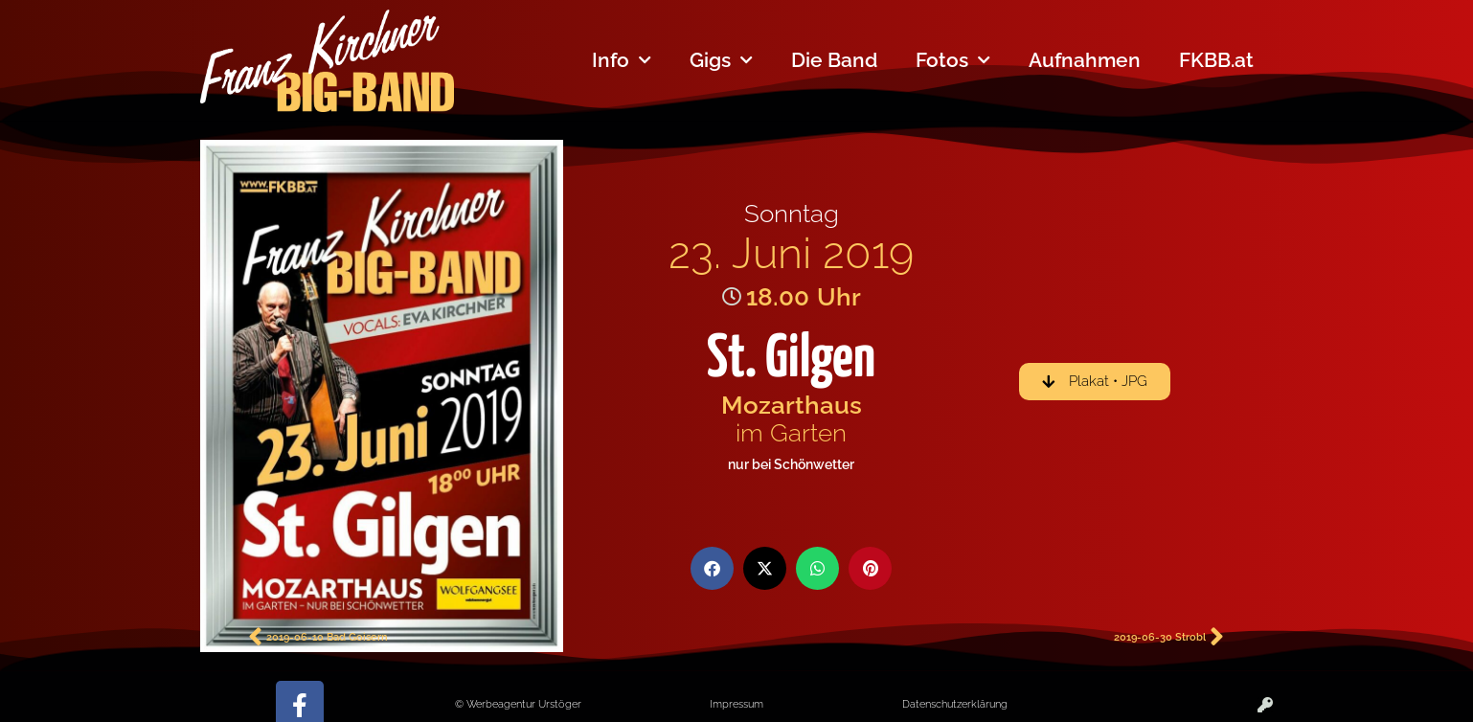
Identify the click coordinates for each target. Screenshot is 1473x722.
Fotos (953, 61)
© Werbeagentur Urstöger (518, 704)
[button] (712, 568)
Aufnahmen (1085, 60)
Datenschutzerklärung (955, 704)
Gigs (721, 61)
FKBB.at (1216, 60)
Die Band (834, 60)
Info (621, 61)
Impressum (736, 704)
